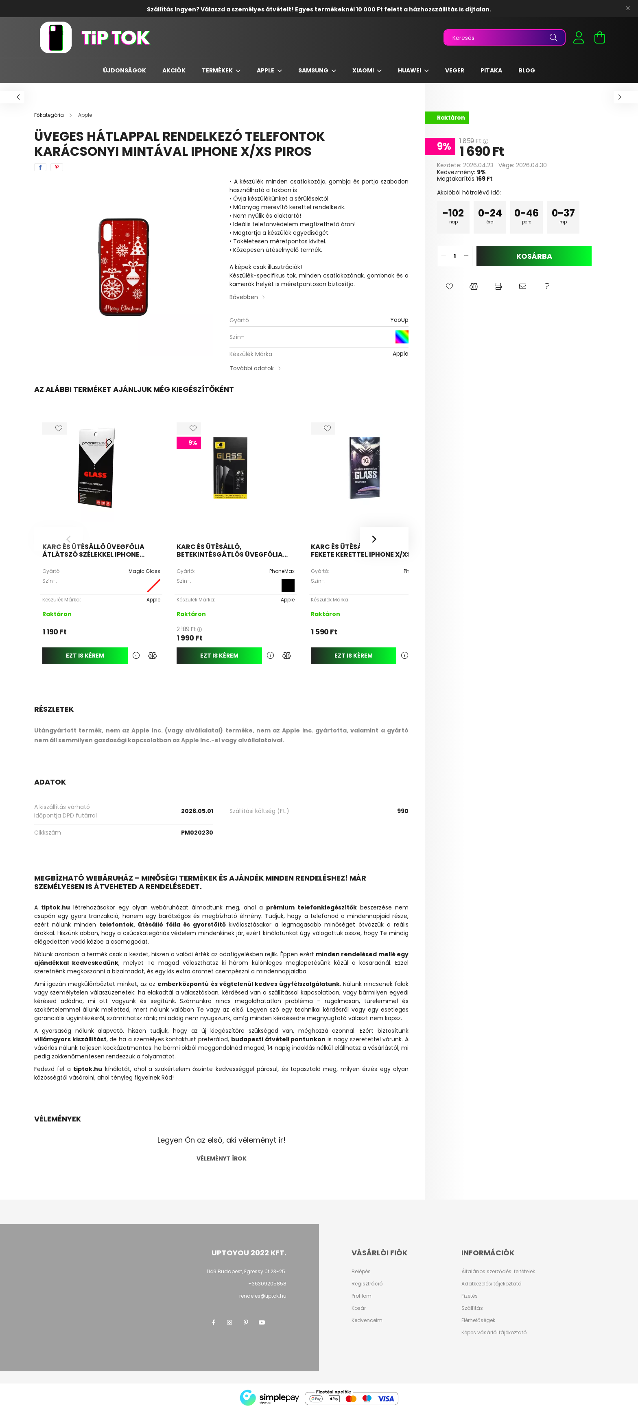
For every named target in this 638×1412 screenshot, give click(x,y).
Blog (526, 70)
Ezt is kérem (85, 655)
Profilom (361, 1296)
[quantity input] (455, 256)
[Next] (384, 539)
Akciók (174, 70)
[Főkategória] (49, 114)
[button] (449, 286)
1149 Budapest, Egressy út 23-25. (246, 1271)
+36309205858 (267, 1283)
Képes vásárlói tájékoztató (494, 1332)
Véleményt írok (222, 1158)
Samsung (314, 70)
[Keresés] (505, 37)
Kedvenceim (367, 1320)
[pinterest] (56, 167)
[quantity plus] (466, 256)
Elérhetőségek (478, 1320)
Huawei (410, 70)
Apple (266, 70)
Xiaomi (363, 70)
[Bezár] (628, 8)
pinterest (246, 1322)
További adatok (251, 368)
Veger (454, 70)
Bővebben (243, 297)
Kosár (359, 1308)
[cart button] (600, 37)
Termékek (218, 70)
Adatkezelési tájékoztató (491, 1284)
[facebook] (40, 167)
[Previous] (58, 539)
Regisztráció (367, 1284)
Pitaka (491, 70)
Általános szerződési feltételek (498, 1271)
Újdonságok (124, 70)
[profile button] (578, 37)
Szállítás (472, 1308)
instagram (229, 1322)
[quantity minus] (443, 256)
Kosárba (534, 256)
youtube (262, 1322)
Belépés (361, 1271)
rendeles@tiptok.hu (262, 1295)
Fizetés (469, 1296)
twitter (278, 1322)
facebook (213, 1322)
